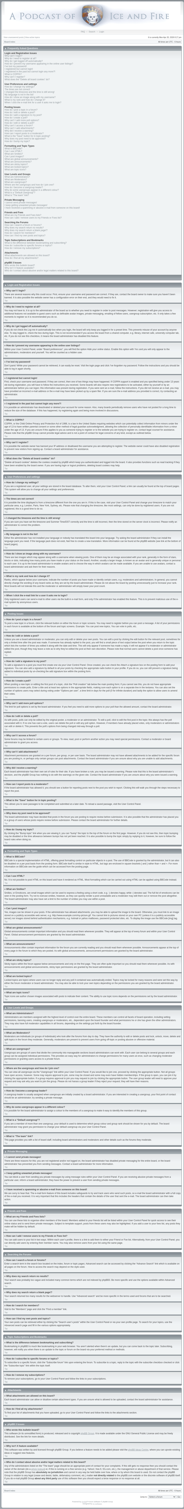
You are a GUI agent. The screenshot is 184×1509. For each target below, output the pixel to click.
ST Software (97, 1504)
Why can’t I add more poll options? (22, 120)
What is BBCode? (13, 148)
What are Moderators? (16, 179)
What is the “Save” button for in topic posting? (27, 136)
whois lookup (37, 1469)
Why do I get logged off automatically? (24, 61)
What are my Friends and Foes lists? (23, 215)
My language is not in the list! (19, 94)
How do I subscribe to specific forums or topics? (28, 245)
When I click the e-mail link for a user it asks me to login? (33, 102)
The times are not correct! (17, 89)
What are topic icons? (15, 169)
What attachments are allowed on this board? (27, 255)
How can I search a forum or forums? (23, 225)
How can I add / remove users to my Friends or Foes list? (33, 217)
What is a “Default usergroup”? (20, 192)
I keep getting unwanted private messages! (26, 205)
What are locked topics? (17, 167)
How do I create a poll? (16, 117)
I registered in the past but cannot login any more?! (30, 71)
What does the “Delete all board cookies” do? (27, 79)
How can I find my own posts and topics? (25, 235)
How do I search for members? (20, 233)
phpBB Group (87, 1433)
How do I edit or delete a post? (20, 112)
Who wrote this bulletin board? (20, 265)
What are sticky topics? (16, 164)
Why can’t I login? (13, 56)
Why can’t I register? (15, 77)
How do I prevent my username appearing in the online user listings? (39, 63)
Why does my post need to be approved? (25, 138)
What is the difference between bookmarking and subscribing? (36, 243)
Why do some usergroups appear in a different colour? (32, 190)
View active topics (32, 37)
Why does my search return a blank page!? (26, 230)
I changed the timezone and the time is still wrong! (30, 92)
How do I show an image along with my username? (30, 97)
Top (6, 301)
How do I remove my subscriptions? (22, 248)
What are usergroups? (16, 182)
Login (101, 32)
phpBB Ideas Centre (138, 1449)
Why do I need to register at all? (20, 58)
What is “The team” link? (17, 195)
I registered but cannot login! (19, 69)
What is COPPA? (13, 74)
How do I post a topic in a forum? (21, 109)
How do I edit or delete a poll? (19, 123)
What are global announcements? (21, 159)
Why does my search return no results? (24, 227)
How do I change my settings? (20, 86)
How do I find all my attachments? (21, 258)
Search (92, 32)
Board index (9, 42)
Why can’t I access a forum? (19, 125)
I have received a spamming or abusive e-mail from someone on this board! (42, 207)
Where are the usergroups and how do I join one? (29, 184)
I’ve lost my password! (16, 66)
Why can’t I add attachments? (19, 128)
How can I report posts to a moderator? (24, 133)
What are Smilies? (14, 154)
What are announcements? (18, 161)
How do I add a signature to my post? (23, 115)
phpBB (84, 1501)
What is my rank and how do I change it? (25, 100)
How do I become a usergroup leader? (24, 187)
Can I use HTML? (13, 151)
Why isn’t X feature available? (19, 268)
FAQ (83, 32)
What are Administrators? (17, 177)
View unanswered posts (13, 37)
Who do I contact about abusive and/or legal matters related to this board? (42, 270)
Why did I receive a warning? (19, 130)
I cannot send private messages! (21, 202)
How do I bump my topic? (17, 141)
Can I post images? (14, 156)
